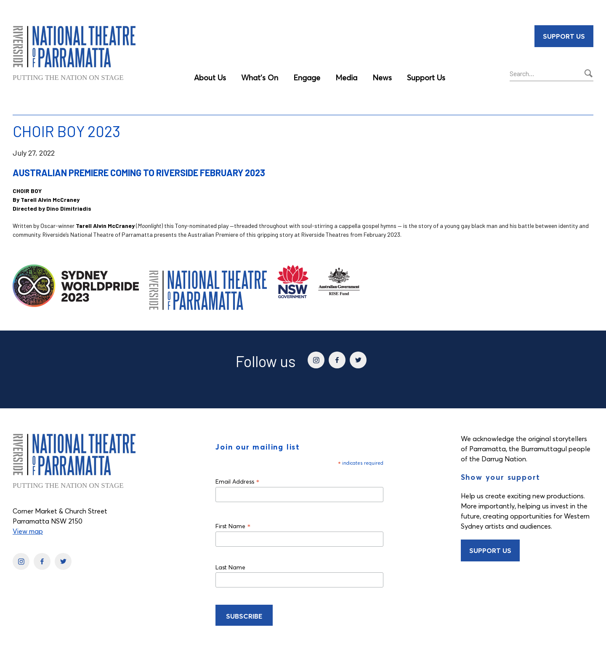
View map (28, 531)
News (382, 77)
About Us (210, 77)
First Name (233, 525)
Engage (306, 77)
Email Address (237, 481)
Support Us (426, 77)
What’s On (259, 77)
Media (346, 77)
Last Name (230, 567)
